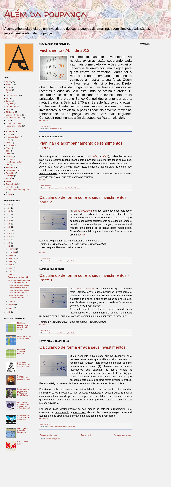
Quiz (8, 165)
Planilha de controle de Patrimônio (21, 351)
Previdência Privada (13, 162)
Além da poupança (45, 13)
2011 (9, 312)
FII (7, 129)
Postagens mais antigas (122, 435)
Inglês (8, 140)
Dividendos (10, 112)
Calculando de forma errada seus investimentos (82, 347)
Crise (8, 98)
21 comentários (45, 258)
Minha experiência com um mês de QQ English (23, 417)
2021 (9, 217)
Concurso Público (12, 95)
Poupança (9, 159)
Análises (9, 84)
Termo (8, 181)
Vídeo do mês (11, 187)
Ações (8, 82)
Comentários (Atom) (53, 439)
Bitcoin (8, 87)
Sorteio (8, 179)
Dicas (51, 188)
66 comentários (45, 424)
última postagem (83, 210)
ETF (7, 120)
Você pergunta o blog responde (17, 190)
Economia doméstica (13, 115)
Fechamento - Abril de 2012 (64, 50)
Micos (8, 148)
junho (11, 268)
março (11, 302)
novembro (12, 252)
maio (10, 271)
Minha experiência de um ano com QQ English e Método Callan (23, 392)
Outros (8, 154)
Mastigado (10, 145)
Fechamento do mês (55, 128)
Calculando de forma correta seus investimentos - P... (18, 291)
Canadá (9, 90)
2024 (9, 208)
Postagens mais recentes (49, 435)
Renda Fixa (10, 173)
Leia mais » (43, 121)
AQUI (96, 156)
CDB (8, 93)
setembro (12, 258)
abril (10, 274)
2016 (9, 233)
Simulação (77, 188)
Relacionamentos (12, 170)
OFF (7, 151)
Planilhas (71, 188)
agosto (11, 262)
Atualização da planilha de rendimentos (22, 431)
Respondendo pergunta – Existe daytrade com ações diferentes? (23, 405)
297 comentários (45, 185)
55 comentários (45, 126)
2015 (9, 237)
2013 (9, 243)
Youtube (9, 194)
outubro (12, 255)
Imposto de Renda (12, 137)
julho (10, 265)
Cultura (8, 101)
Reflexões (9, 167)
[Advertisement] (71, 463)
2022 (9, 214)
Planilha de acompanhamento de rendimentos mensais (19, 281)
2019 (9, 224)
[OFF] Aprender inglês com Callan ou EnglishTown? (23, 365)
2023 (9, 211)
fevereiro (12, 305)
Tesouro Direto (11, 184)
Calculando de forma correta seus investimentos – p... (18, 286)
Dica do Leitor (11, 107)
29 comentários (45, 330)
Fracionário (10, 131)
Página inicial (86, 435)
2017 (9, 230)
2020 (9, 221)
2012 (9, 246)
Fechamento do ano (13, 123)
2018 (9, 227)
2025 (9, 205)
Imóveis (9, 134)
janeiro (11, 308)
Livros (8, 143)
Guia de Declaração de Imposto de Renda (24, 378)
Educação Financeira (60, 261)
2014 (9, 240)
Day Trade (10, 104)
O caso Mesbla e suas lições (23, 443)
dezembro (12, 249)
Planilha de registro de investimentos (24, 337)
